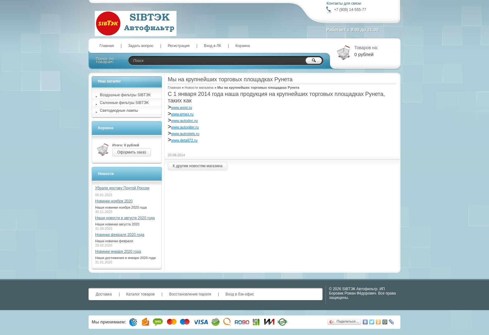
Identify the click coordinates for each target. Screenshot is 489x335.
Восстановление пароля (190, 294)
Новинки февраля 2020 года (119, 235)
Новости (106, 174)
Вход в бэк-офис (239, 294)
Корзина (242, 46)
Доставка (104, 294)
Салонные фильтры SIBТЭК (124, 103)
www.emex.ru (182, 114)
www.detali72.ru (184, 140)
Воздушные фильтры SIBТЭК (125, 95)
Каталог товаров (140, 294)
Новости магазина (199, 87)
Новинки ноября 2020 (114, 201)
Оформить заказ (131, 152)
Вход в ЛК (212, 46)
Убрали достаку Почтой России (122, 188)
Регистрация (179, 46)
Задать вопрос (140, 46)
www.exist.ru (181, 108)
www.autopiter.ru (185, 127)
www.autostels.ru (185, 134)
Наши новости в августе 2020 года (125, 218)
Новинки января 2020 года (118, 251)
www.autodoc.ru (184, 121)
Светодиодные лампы (119, 110)
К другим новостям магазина (197, 166)
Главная (106, 46)
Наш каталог (109, 81)
